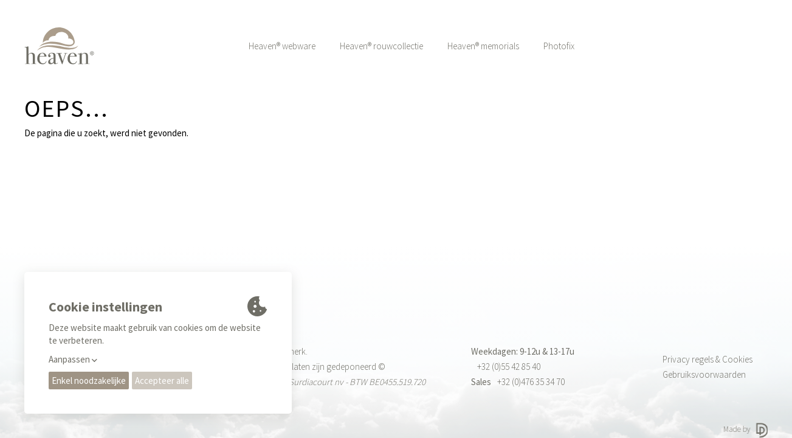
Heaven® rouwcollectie (381, 46)
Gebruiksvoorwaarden (704, 374)
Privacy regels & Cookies (707, 359)
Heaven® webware (282, 46)
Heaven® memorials (483, 46)
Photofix (558, 46)
